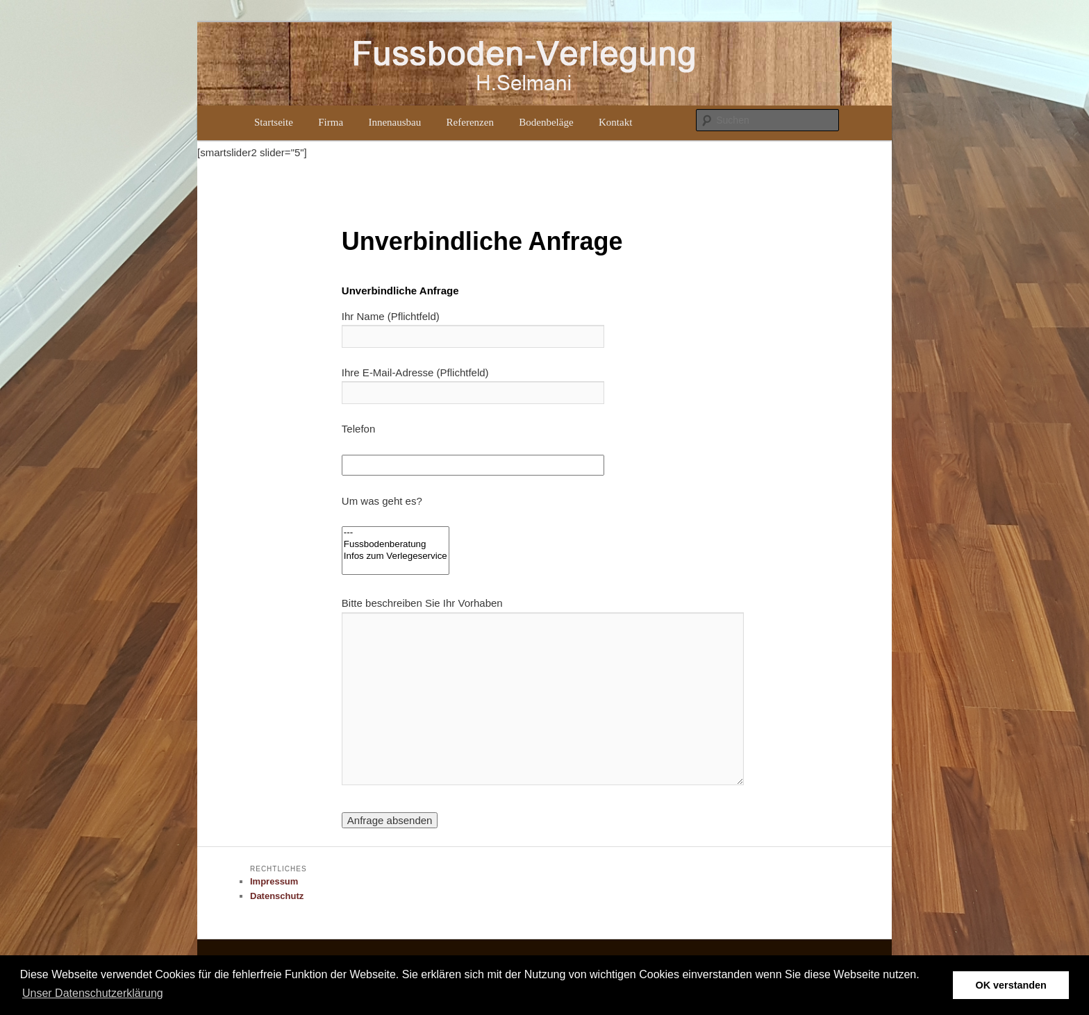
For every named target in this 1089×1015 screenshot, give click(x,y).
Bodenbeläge (546, 122)
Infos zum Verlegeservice (395, 556)
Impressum (274, 881)
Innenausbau (394, 122)
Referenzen (470, 122)
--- (395, 533)
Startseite (273, 122)
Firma (330, 122)
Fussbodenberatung (395, 545)
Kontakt (615, 122)
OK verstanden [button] (1011, 985)
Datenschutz (277, 896)
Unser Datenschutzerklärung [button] (92, 993)
